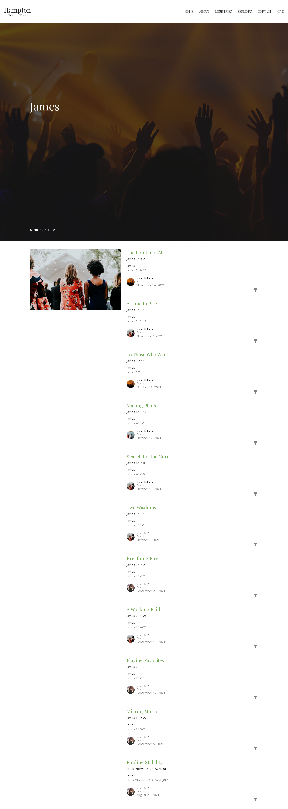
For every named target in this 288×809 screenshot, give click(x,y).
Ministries (223, 11)
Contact (264, 11)
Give (280, 11)
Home (189, 11)
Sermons (245, 11)
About (204, 11)
